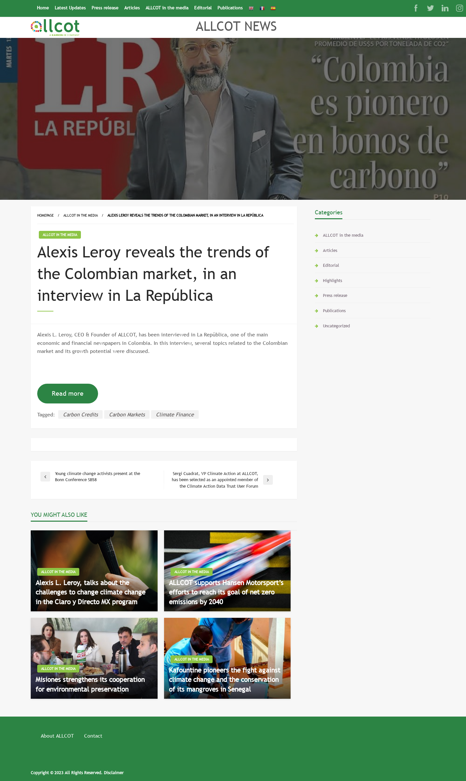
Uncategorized (336, 326)
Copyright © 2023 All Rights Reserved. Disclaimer (77, 772)
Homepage (45, 215)
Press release (105, 8)
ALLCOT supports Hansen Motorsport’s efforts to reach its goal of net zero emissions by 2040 (226, 592)
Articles (132, 8)
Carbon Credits (80, 414)
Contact (93, 735)
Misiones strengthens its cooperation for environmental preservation (90, 684)
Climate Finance (175, 414)
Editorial (203, 8)
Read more (67, 393)
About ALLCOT (57, 735)
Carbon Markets (127, 414)
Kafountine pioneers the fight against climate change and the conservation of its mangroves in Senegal (224, 680)
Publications (230, 8)
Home (43, 8)
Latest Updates (70, 8)
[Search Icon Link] (281, 5)
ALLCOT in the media (167, 8)
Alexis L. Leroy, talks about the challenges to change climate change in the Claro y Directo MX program (90, 592)
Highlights (332, 280)
